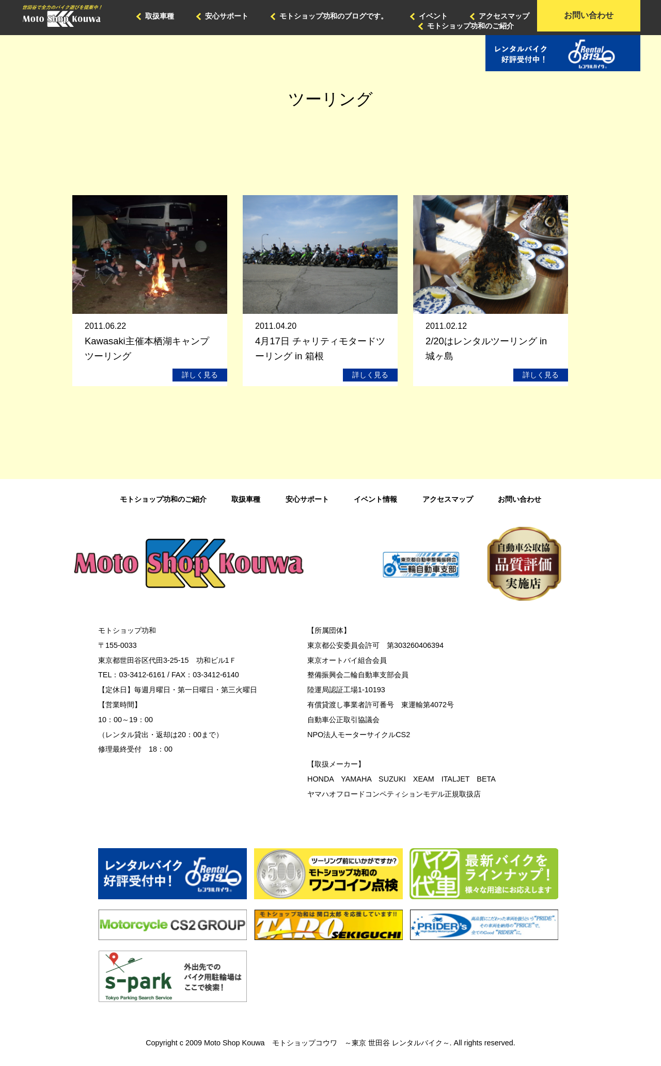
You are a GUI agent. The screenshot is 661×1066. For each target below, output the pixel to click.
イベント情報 (375, 499)
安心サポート (226, 16)
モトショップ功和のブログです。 (333, 16)
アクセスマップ (504, 16)
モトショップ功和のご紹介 (470, 26)
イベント (433, 16)
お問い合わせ (588, 15)
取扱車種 (159, 16)
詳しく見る (200, 375)
